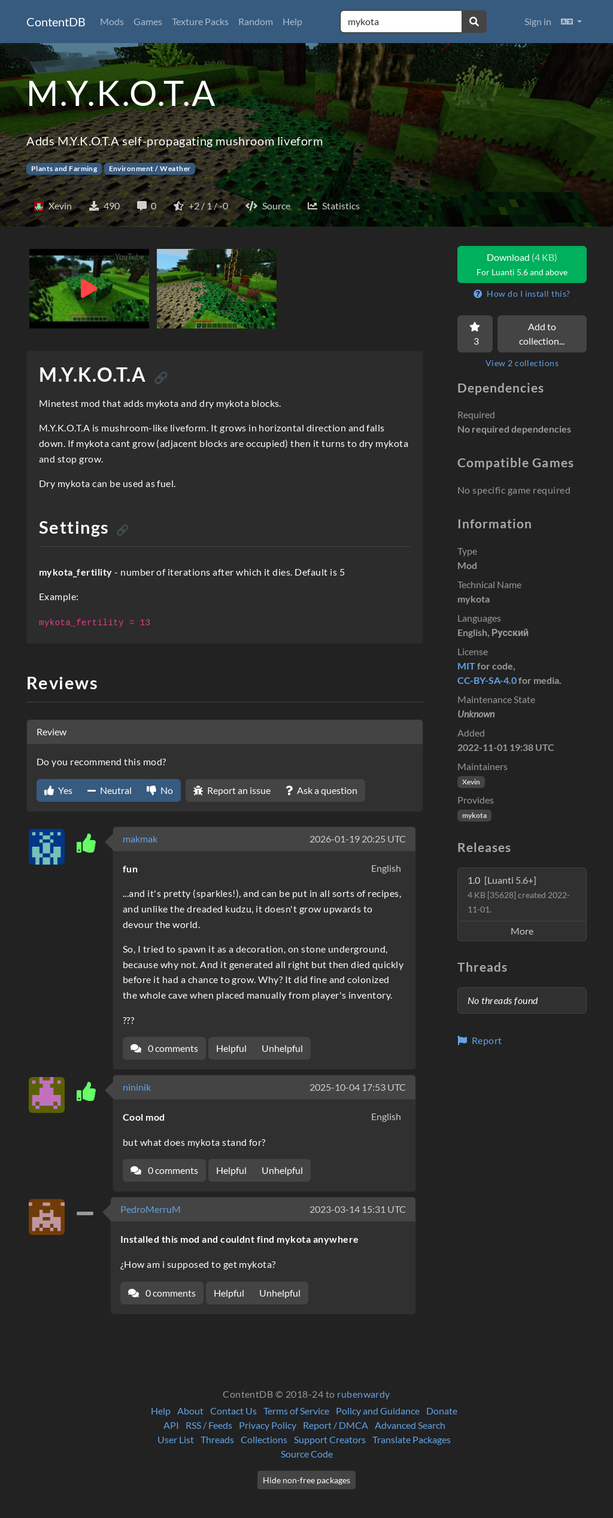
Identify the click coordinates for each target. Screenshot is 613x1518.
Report (479, 1040)
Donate (441, 1410)
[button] (571, 22)
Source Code (307, 1453)
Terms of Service (296, 1410)
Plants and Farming (64, 168)
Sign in (537, 21)
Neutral (109, 790)
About (190, 1410)
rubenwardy (363, 1394)
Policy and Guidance (378, 1410)
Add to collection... (542, 333)
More (522, 930)
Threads (217, 1439)
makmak (140, 838)
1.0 (519, 894)
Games (147, 21)
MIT (466, 665)
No (160, 790)
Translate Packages (411, 1439)
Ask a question (321, 790)
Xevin (471, 781)
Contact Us (233, 1410)
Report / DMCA (335, 1425)
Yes (58, 790)
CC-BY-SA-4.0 (487, 680)
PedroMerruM (150, 1209)
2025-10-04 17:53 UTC (357, 1087)
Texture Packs (200, 21)
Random (255, 21)
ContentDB (56, 21)
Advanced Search (410, 1425)
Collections (264, 1439)
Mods (112, 21)
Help (292, 21)
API (171, 1425)
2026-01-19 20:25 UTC (357, 838)
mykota (474, 815)
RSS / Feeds (209, 1425)
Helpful (231, 1048)
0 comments (164, 1048)
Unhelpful (282, 1048)
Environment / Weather (150, 168)
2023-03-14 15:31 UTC (357, 1209)
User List (175, 1439)
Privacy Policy (267, 1425)
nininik (137, 1087)
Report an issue (232, 790)
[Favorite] (475, 333)
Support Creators (330, 1439)
